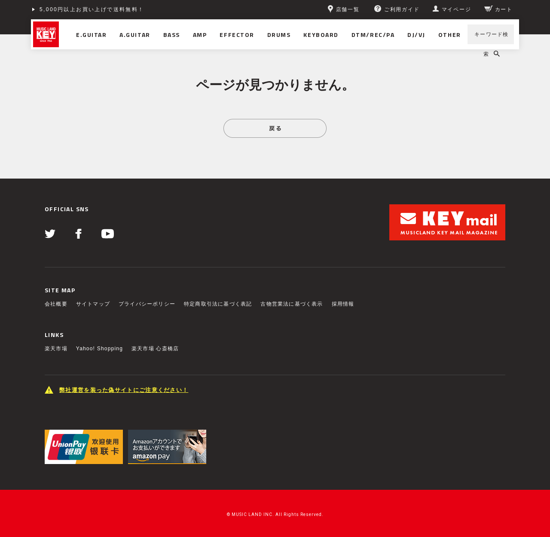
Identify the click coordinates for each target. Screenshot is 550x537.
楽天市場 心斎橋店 (155, 349)
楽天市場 (56, 349)
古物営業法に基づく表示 (291, 304)
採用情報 (343, 304)
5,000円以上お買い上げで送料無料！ (92, 9)
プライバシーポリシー (147, 304)
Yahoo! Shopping (99, 349)
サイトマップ (93, 304)
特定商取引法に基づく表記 (218, 304)
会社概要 (56, 304)
